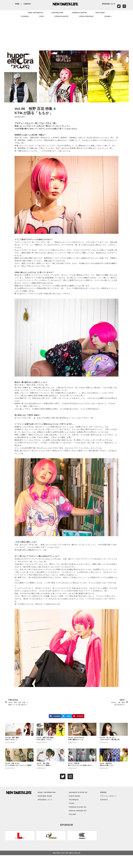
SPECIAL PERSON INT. (86, 16)
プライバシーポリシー (109, 796)
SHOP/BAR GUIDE (57, 13)
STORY (41, 16)
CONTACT (27, 4)
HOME (17, 4)
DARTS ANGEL (100, 13)
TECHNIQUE (25, 16)
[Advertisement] (66, 34)
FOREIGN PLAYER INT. (61, 16)
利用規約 (103, 793)
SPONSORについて (108, 4)
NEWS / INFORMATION (35, 13)
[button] (55, 716)
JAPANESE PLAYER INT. (79, 13)
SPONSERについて (46, 800)
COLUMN (108, 16)
